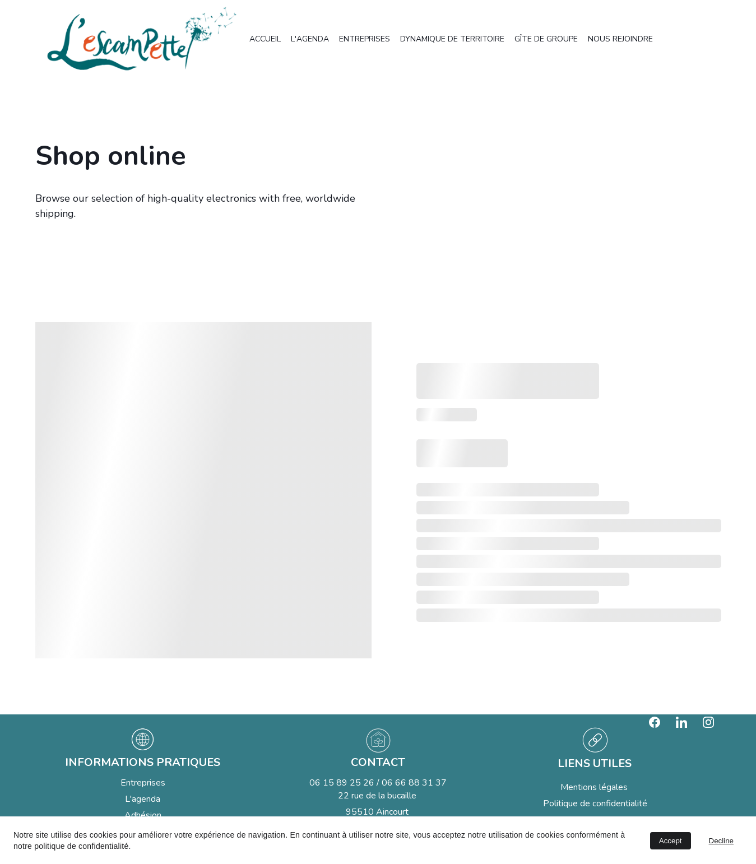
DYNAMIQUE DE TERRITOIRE (452, 39)
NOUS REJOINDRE (620, 39)
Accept (670, 841)
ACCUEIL (265, 39)
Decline (721, 841)
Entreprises (142, 783)
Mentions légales (595, 787)
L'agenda (142, 799)
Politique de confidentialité (595, 803)
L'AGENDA (310, 39)
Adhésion (142, 815)
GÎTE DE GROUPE (546, 39)
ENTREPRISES (364, 39)
